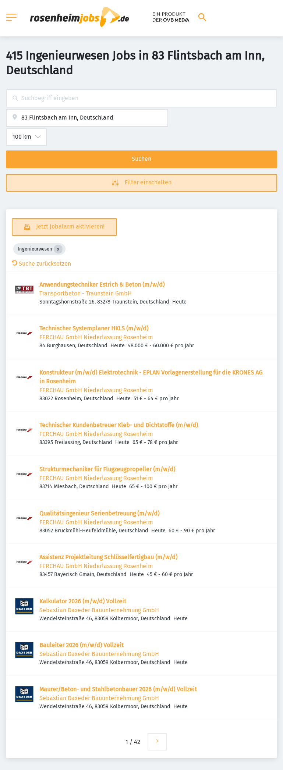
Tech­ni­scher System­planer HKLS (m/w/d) (93, 328)
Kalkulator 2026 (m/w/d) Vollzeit (82, 601)
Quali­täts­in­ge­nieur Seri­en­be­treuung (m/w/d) (99, 513)
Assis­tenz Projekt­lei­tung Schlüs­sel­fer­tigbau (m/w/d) (108, 557)
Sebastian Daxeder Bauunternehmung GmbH (99, 610)
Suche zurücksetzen (41, 263)
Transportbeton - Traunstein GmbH (85, 293)
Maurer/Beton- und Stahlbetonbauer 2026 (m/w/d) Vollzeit (118, 689)
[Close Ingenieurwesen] (58, 249)
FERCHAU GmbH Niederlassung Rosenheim (96, 337)
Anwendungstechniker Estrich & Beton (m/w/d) (102, 284)
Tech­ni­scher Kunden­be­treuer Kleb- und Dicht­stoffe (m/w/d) (118, 425)
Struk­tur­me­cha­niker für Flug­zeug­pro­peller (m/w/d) (107, 469)
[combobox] (141, 98)
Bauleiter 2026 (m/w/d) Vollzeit (81, 645)
